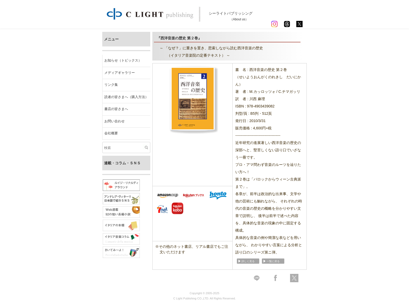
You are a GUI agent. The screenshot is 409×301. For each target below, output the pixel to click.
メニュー (111, 39)
